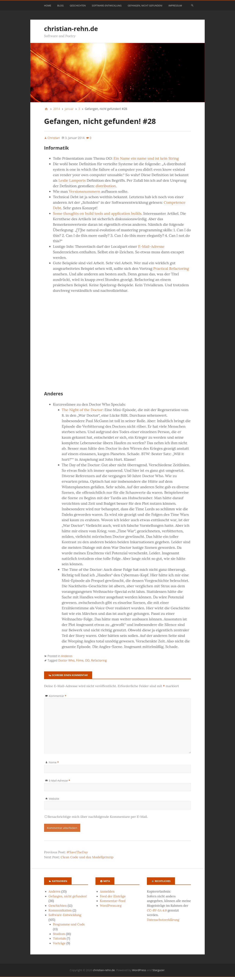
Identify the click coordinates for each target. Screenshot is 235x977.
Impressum (175, 5)
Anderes (67, 656)
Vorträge (59, 943)
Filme (79, 660)
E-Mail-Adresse (151, 246)
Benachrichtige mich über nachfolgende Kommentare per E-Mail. (96, 817)
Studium (59, 934)
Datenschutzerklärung (163, 920)
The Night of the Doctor (82, 409)
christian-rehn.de (71, 28)
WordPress (139, 970)
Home (47, 5)
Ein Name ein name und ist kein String (146, 158)
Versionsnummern (84, 191)
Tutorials (59, 938)
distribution (106, 186)
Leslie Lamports (72, 180)
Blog (60, 5)
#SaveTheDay (77, 852)
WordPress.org (110, 906)
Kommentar (57, 696)
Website (54, 798)
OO (87, 660)
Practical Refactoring (171, 268)
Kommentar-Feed (113, 901)
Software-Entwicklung (107, 5)
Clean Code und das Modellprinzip (87, 857)
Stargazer (158, 970)
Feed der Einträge (113, 896)
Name (54, 762)
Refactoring (99, 660)
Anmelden (107, 891)
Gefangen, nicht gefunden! (145, 5)
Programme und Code (69, 924)
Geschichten (78, 5)
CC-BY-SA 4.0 (157, 910)
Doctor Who (66, 660)
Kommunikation (60, 910)
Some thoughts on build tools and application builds (97, 213)
